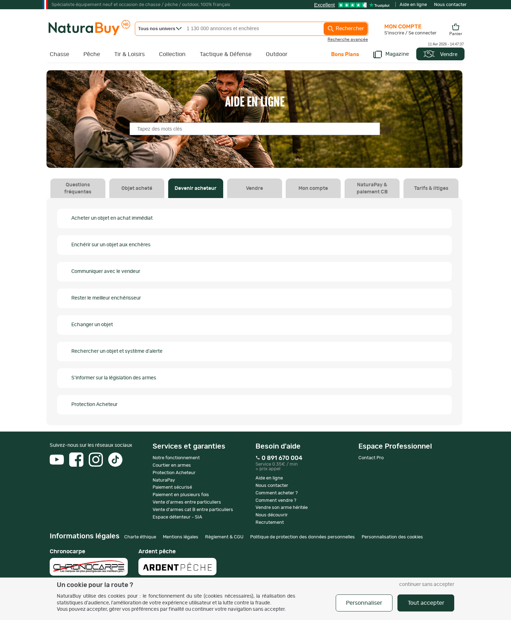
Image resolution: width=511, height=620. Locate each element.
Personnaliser (364, 603)
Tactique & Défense (226, 54)
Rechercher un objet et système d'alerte (117, 351)
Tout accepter (426, 603)
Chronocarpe (89, 562)
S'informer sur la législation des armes (113, 377)
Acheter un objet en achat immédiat (112, 218)
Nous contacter (450, 4)
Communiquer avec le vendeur (105, 271)
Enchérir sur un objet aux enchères (110, 244)
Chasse (59, 54)
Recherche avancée (348, 39)
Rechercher (345, 28)
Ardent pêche (177, 562)
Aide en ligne (413, 4)
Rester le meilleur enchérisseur (106, 298)
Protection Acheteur (94, 404)
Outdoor (276, 54)
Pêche (91, 54)
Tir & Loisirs (129, 54)
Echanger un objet (92, 324)
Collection (172, 54)
